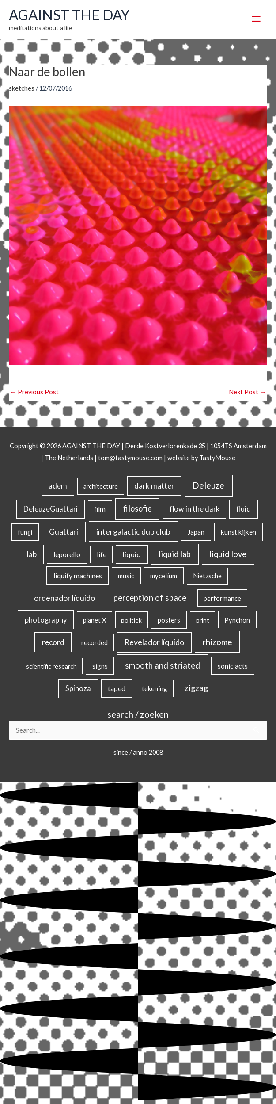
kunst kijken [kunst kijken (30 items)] (238, 532)
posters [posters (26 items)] (169, 620)
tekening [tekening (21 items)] (154, 688)
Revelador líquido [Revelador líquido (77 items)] (154, 642)
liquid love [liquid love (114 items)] (227, 554)
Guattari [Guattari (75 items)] (63, 531)
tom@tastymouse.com (130, 458)
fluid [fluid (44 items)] (243, 508)
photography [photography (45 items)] (46, 619)
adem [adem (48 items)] (58, 485)
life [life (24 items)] (101, 554)
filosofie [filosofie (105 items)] (137, 508)
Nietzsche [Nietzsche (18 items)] (207, 576)
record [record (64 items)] (53, 642)
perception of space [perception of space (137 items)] (149, 597)
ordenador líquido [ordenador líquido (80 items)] (64, 598)
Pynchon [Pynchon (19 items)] (237, 620)
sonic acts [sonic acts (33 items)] (233, 665)
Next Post (247, 392)
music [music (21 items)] (126, 576)
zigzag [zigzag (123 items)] (196, 688)
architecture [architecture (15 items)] (100, 486)
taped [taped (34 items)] (116, 688)
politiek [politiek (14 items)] (131, 620)
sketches (21, 88)
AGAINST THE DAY (69, 15)
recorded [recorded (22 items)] (94, 642)
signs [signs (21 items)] (100, 666)
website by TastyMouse (201, 458)
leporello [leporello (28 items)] (66, 554)
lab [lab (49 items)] (32, 554)
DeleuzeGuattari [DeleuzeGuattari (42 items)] (50, 508)
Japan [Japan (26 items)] (196, 532)
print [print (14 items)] (202, 620)
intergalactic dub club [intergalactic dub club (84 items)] (133, 531)
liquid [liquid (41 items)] (132, 554)
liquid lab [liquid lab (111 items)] (175, 554)
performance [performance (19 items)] (222, 598)
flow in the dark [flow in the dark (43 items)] (194, 508)
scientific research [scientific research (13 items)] (51, 666)
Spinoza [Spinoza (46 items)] (78, 688)
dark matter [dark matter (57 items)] (154, 485)
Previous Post (34, 392)
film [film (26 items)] (100, 509)
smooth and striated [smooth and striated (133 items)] (162, 665)
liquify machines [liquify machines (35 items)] (77, 575)
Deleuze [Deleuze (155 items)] (208, 485)
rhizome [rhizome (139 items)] (217, 642)
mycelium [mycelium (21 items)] (163, 576)
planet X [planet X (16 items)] (94, 620)
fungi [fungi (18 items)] (25, 532)
